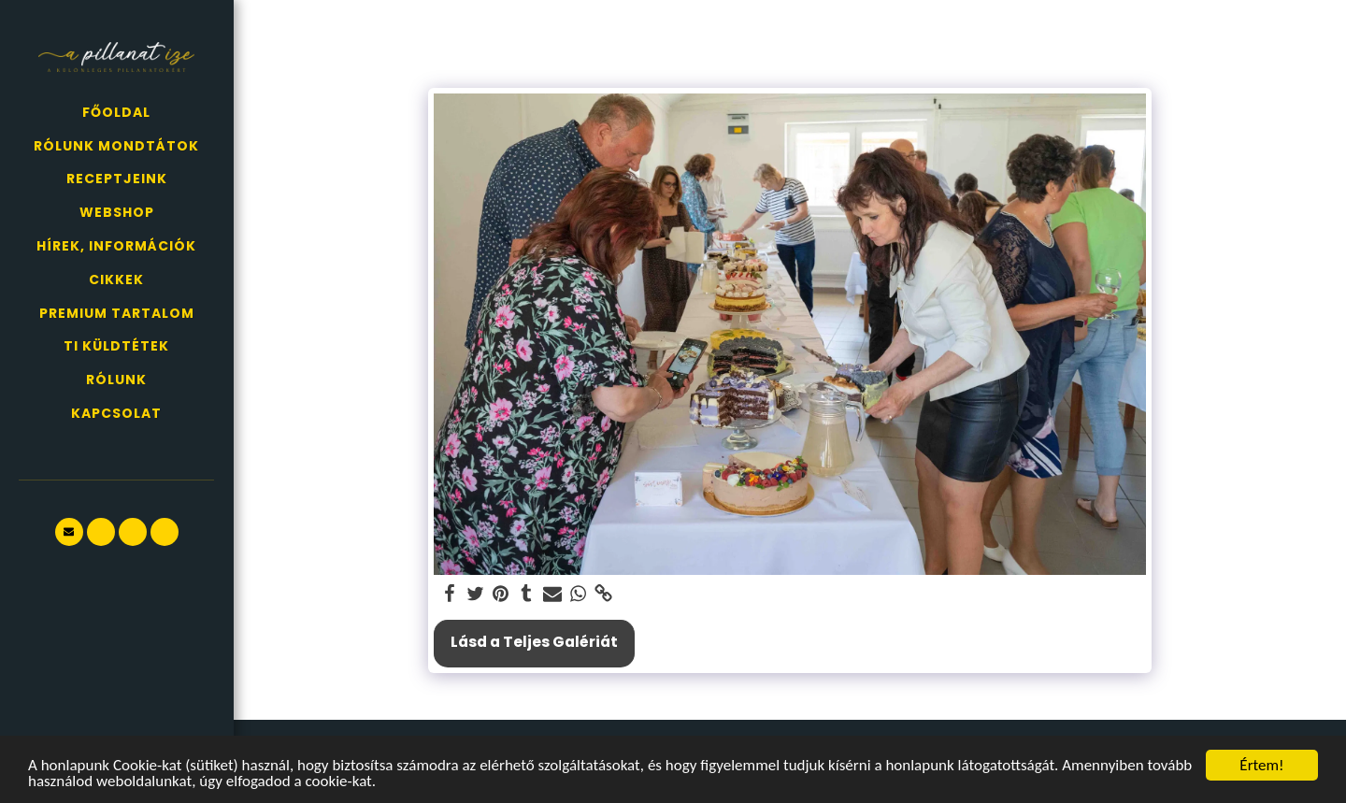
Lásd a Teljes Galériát (534, 642)
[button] (69, 532)
